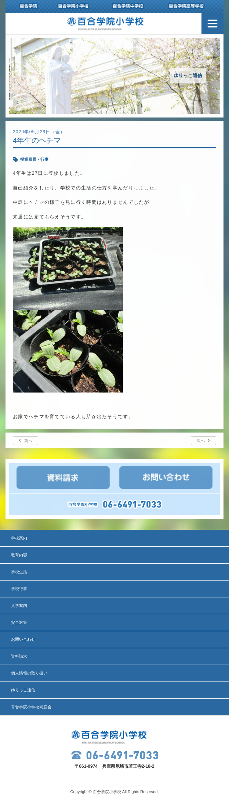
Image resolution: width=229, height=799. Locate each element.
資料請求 (19, 656)
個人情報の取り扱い (29, 673)
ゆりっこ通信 (23, 690)
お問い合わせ (23, 639)
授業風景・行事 (34, 159)
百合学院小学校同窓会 (31, 707)
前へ (28, 440)
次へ (201, 440)
